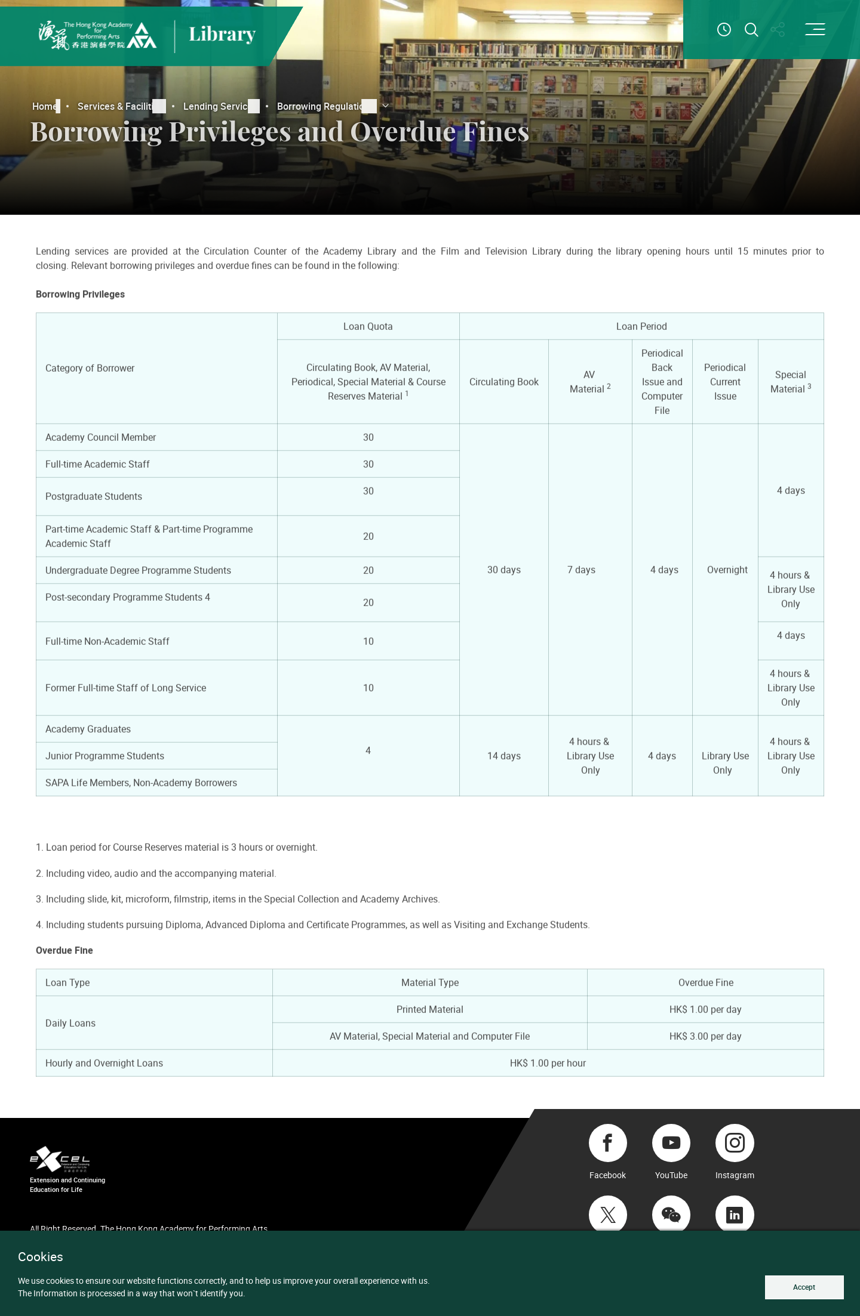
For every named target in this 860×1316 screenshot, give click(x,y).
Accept (804, 1287)
